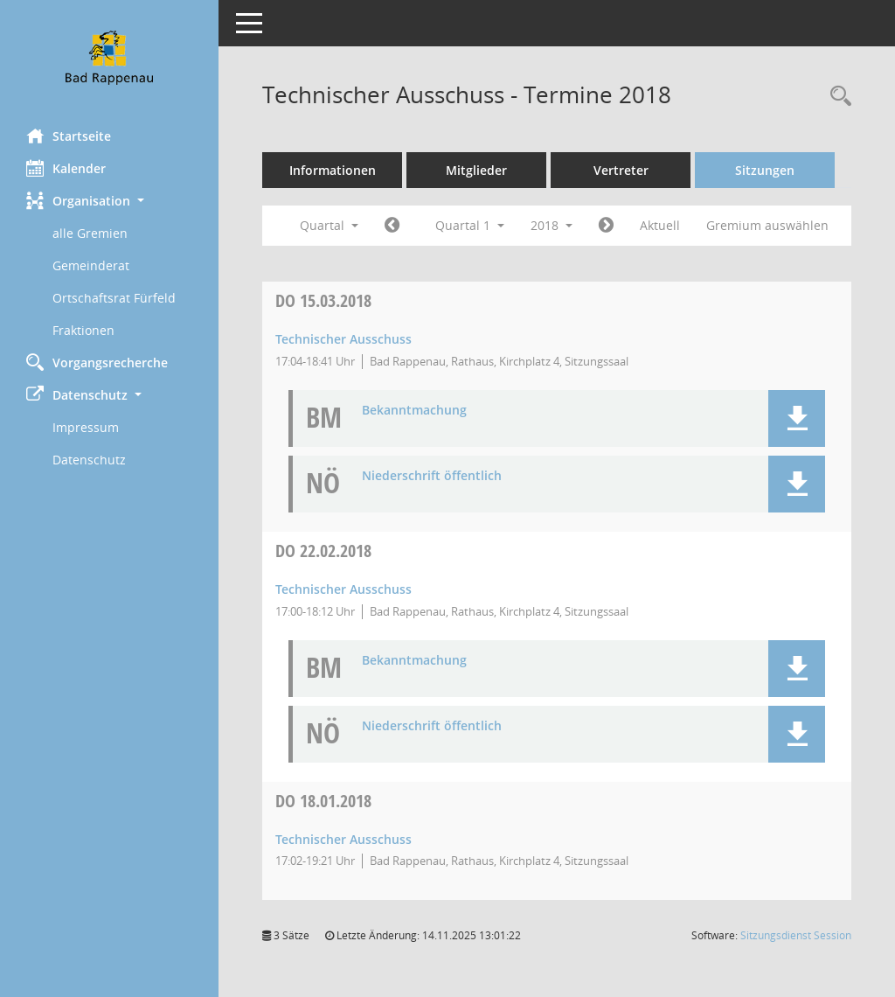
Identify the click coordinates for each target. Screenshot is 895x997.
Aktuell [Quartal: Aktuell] (660, 225)
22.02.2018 (323, 550)
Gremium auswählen (767, 225)
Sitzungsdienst (795, 935)
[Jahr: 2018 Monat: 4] (606, 225)
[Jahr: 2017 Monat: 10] (392, 225)
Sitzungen (764, 170)
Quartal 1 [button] (469, 225)
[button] (109, 201)
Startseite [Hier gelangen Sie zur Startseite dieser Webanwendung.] (68, 135)
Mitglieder (476, 170)
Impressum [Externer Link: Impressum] (85, 427)
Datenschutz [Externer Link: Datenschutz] (89, 459)
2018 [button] (551, 225)
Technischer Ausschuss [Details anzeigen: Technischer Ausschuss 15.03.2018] (343, 339)
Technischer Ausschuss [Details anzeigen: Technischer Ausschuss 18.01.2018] (343, 839)
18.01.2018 (323, 800)
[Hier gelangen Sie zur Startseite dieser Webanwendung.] (109, 58)
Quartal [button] (329, 225)
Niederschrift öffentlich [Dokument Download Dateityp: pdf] (432, 476)
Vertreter (621, 170)
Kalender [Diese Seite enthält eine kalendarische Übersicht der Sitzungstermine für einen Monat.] (66, 168)
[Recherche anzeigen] (836, 96)
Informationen (332, 170)
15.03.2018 (323, 300)
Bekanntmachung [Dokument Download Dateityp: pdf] (414, 410)
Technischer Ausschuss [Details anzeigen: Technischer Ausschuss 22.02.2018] (343, 589)
